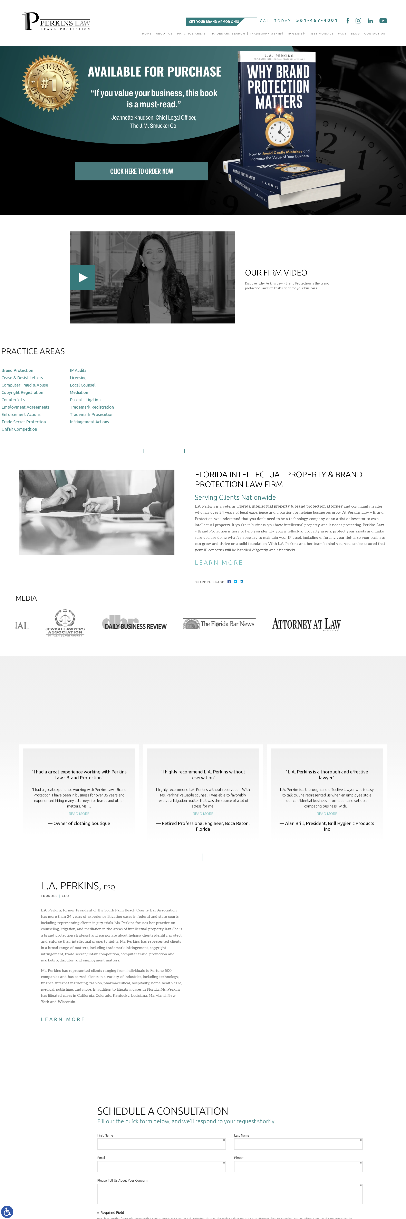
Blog (355, 33)
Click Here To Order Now (142, 170)
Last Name (68, 1135)
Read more (79, 863)
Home (147, 33)
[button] (193, 906)
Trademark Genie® (267, 33)
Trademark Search (227, 33)
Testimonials (321, 33)
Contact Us (374, 33)
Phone (65, 1158)
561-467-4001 (317, 20)
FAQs (342, 33)
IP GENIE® (296, 33)
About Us (164, 33)
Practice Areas (191, 33)
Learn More (219, 562)
